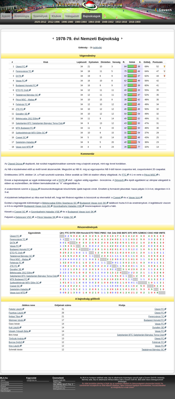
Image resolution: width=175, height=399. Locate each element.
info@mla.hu (32, 380)
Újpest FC (21, 66)
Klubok (3, 386)
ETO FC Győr (23, 90)
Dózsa (35, 189)
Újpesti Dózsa (16, 163)
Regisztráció (165, 2)
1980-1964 (81, 21)
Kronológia (5, 382)
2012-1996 (54, 21)
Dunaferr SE (23, 114)
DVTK (20, 76)
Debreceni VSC (24, 217)
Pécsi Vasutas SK (47, 217)
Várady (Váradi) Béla (20, 331)
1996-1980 (67, 21)
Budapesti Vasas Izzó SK (94, 203)
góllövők (97, 47)
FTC (125, 174)
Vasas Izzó (135, 197)
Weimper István (17, 320)
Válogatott (4, 389)
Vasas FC (21, 81)
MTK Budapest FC (25, 128)
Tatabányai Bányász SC (28, 95)
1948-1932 (108, 21)
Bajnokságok (5, 391)
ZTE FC (20, 109)
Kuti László (15, 327)
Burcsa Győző (16, 342)
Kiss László (15, 346)
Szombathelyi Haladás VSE (68, 206)
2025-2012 (40, 21)
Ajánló (3, 380)
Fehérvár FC (23, 104)
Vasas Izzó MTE (24, 147)
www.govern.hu (59, 389)
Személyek (5, 384)
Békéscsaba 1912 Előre (28, 118)
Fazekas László (17, 313)
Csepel (118, 197)
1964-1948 (94, 21)
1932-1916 (121, 21)
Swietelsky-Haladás (26, 142)
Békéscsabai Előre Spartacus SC (60, 203)
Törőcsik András (17, 338)
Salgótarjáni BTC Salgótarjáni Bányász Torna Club (40, 123)
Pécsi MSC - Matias (26, 99)
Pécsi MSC (151, 174)
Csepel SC (22, 137)
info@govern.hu (59, 386)
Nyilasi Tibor (16, 316)
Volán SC (70, 217)
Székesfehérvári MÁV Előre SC (31, 133)
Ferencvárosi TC (25, 71)
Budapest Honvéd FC (27, 85)
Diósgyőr (120, 180)
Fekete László (16, 309)
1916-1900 (135, 21)
